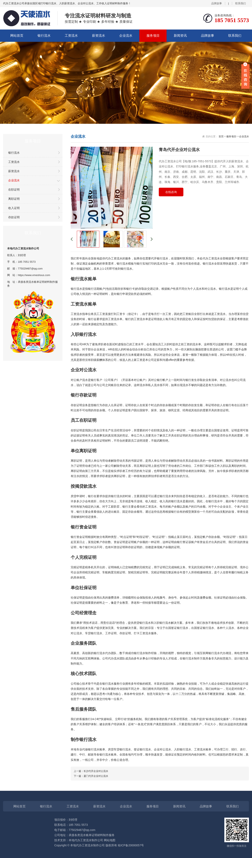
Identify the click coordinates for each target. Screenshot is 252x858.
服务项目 (153, 35)
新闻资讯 (180, 35)
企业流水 (125, 35)
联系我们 (240, 3)
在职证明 (14, 189)
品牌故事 (216, 3)
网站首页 (16, 35)
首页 (221, 136)
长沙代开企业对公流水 (96, 771)
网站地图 (109, 840)
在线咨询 (171, 192)
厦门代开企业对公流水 (96, 776)
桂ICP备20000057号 (131, 845)
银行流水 (44, 35)
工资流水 (71, 35)
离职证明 (14, 198)
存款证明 (14, 217)
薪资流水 (98, 35)
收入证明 (14, 208)
